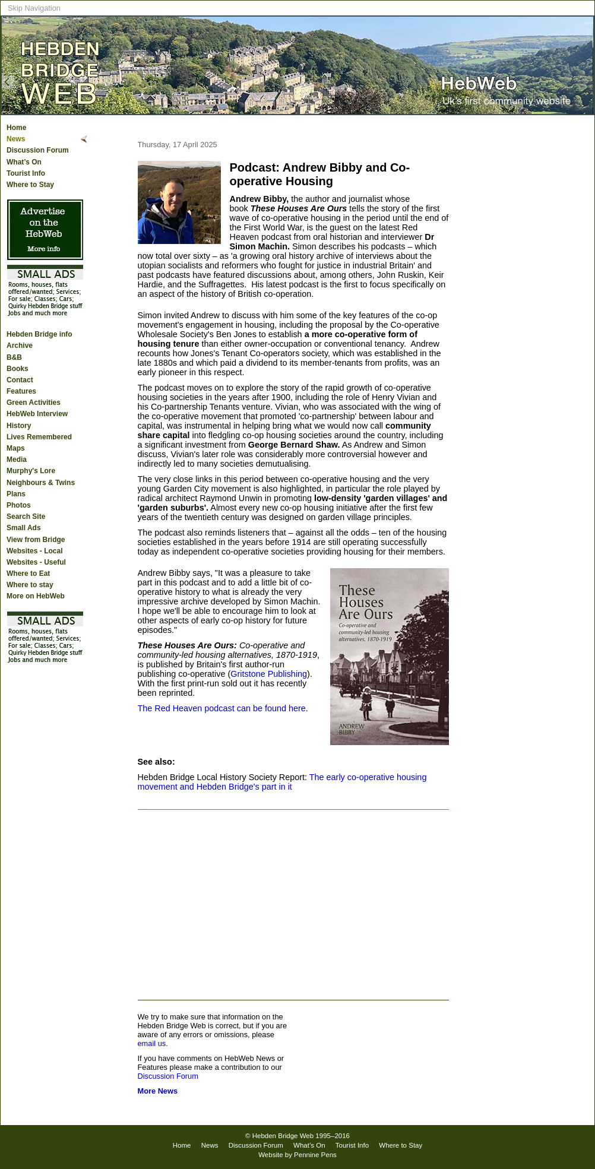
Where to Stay (30, 184)
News (16, 139)
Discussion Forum (38, 150)
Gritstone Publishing (268, 674)
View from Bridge (36, 540)
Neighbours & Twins (41, 483)
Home (16, 127)
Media (17, 459)
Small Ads (24, 528)
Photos (19, 505)
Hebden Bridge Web (283, 1135)
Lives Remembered (39, 437)
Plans (16, 494)
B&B (14, 357)
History (19, 426)
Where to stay (30, 585)
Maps (16, 448)
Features (21, 391)
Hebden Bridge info (39, 334)
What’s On (24, 162)
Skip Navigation (34, 8)
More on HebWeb (36, 596)
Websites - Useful (36, 562)
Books (18, 369)
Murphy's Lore (31, 471)
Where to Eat (28, 573)
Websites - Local (34, 551)
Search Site (26, 516)
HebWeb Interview (37, 414)
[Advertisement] (293, 905)
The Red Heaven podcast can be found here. (223, 708)
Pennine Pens (315, 1154)
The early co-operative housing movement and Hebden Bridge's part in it (282, 781)
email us (152, 1043)
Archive (20, 345)
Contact (20, 380)
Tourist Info (26, 173)
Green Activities (34, 402)
